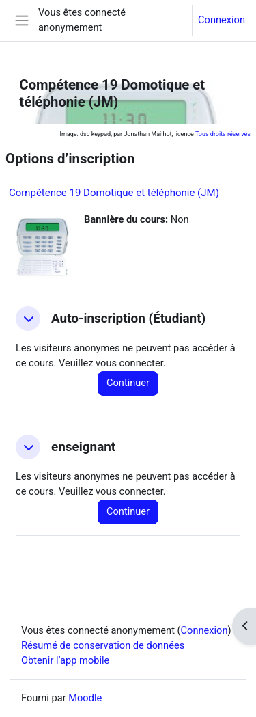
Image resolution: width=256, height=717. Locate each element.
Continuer (128, 383)
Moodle (85, 698)
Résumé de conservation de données (102, 645)
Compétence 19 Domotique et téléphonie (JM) (114, 193)
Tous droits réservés (223, 134)
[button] (28, 318)
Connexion (221, 20)
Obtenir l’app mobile (65, 660)
